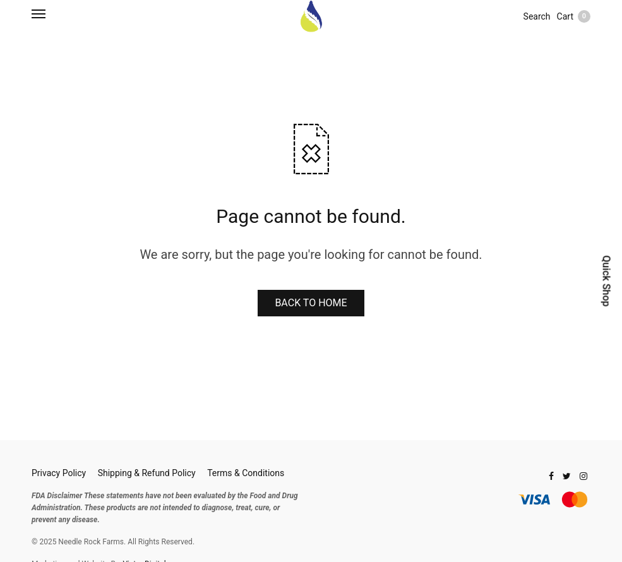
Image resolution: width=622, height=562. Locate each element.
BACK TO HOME (311, 303)
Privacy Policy (59, 473)
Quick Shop (606, 280)
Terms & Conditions (245, 473)
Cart (573, 16)
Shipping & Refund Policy (147, 473)
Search (537, 16)
